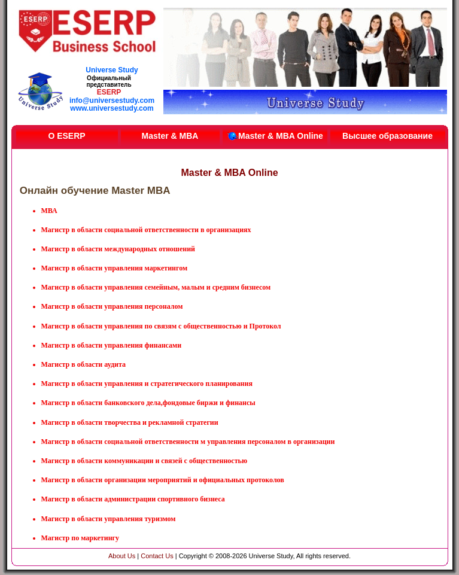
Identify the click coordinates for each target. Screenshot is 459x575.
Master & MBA (170, 136)
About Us (121, 555)
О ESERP (66, 136)
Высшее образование (387, 136)
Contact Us (157, 555)
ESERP (109, 92)
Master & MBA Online (274, 136)
